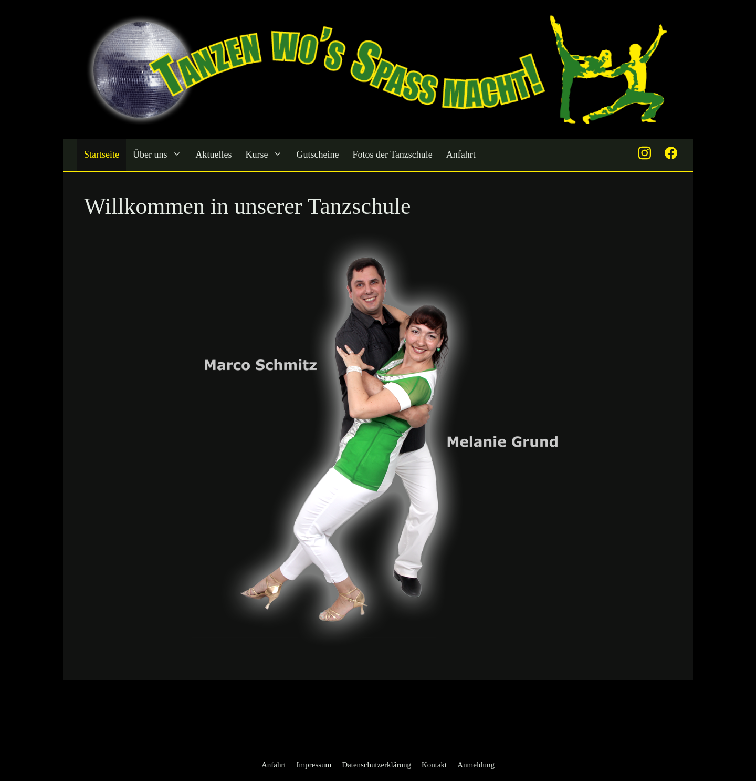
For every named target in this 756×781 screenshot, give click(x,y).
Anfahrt (461, 154)
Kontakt (434, 765)
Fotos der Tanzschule (392, 154)
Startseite (101, 154)
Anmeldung (476, 765)
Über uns (161, 155)
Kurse (267, 155)
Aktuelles (213, 154)
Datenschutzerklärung (376, 765)
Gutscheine (317, 154)
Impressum (314, 765)
